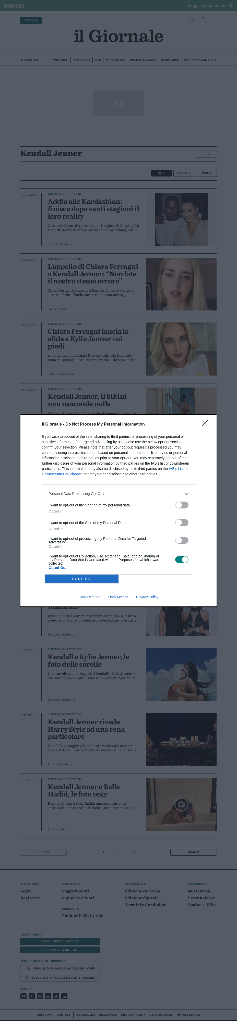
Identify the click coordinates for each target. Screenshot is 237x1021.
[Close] (207, 424)
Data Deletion (89, 597)
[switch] (181, 505)
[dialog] (118, 511)
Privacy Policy (147, 597)
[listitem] (118, 493)
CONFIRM (81, 579)
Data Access (118, 597)
